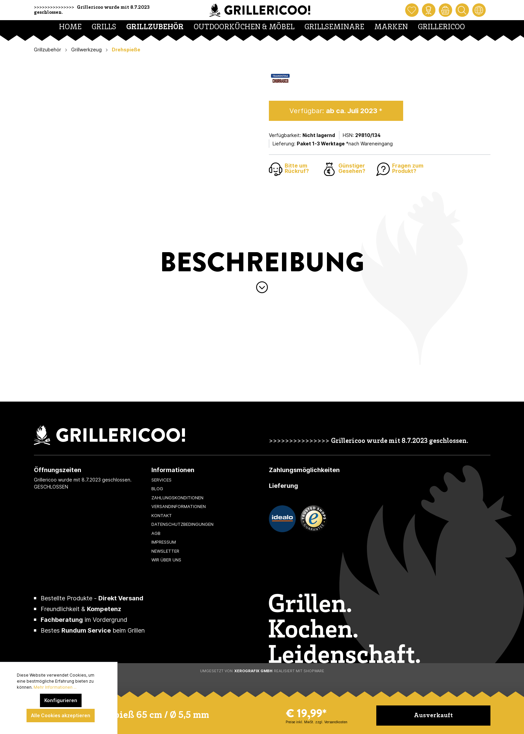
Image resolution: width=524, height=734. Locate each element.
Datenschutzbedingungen (182, 524)
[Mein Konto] (428, 10)
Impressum (163, 542)
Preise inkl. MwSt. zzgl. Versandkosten (316, 722)
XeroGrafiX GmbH (253, 671)
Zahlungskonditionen (177, 497)
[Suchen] (462, 10)
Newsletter (165, 551)
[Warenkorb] (445, 10)
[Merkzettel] (412, 10)
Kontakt (161, 515)
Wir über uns (166, 559)
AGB (155, 533)
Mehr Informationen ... (55, 687)
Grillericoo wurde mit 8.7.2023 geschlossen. (399, 441)
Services (161, 480)
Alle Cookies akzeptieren (60, 715)
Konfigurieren (60, 700)
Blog (157, 488)
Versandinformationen (178, 506)
